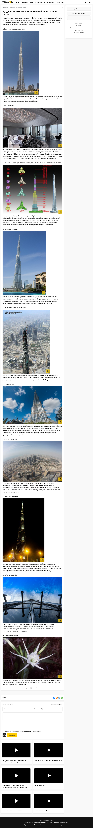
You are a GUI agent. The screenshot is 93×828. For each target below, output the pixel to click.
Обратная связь (28, 825)
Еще (63, 2)
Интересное (39, 2)
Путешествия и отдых (20, 7)
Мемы (31, 2)
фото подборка (35, 688)
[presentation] (16, 725)
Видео (18, 2)
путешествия (58, 688)
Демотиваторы (49, 2)
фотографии (26, 688)
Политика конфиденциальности (79, 28)
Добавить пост (78, 9)
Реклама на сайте (79, 35)
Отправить (12, 735)
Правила (78, 25)
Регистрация (78, 23)
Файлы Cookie (79, 30)
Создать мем (79, 18)
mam (12, 7)
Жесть (58, 2)
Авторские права (79, 32)
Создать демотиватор (78, 13)
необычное (51, 688)
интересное (43, 688)
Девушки (25, 2)
